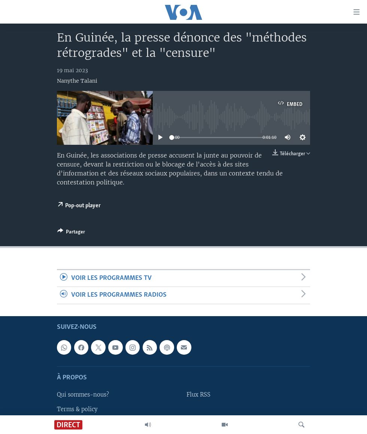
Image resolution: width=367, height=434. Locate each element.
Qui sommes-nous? (83, 394)
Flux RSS (198, 394)
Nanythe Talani (77, 80)
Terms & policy (77, 409)
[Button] (71, 233)
